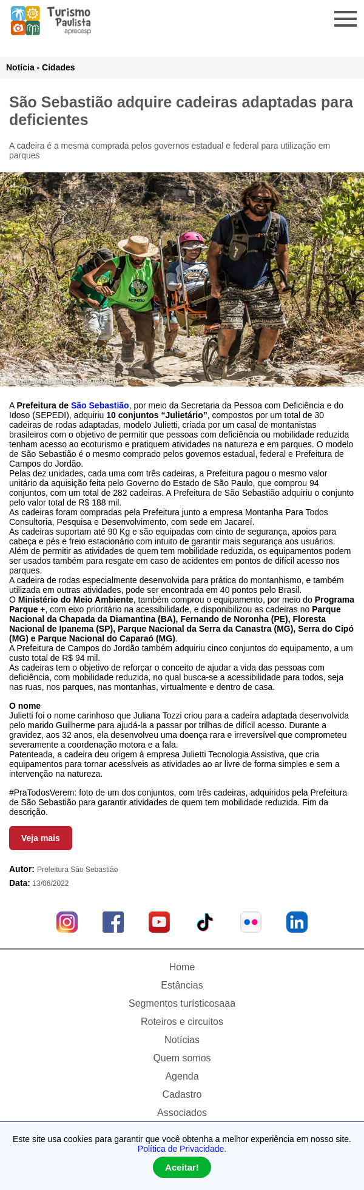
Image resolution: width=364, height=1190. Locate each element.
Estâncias (182, 985)
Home (182, 967)
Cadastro (182, 1094)
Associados (182, 1112)
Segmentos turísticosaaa (182, 1003)
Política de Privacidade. (182, 1149)
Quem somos (182, 1058)
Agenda (181, 1076)
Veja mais (40, 838)
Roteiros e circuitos (182, 1021)
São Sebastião (100, 405)
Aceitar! (182, 1167)
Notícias (182, 1040)
